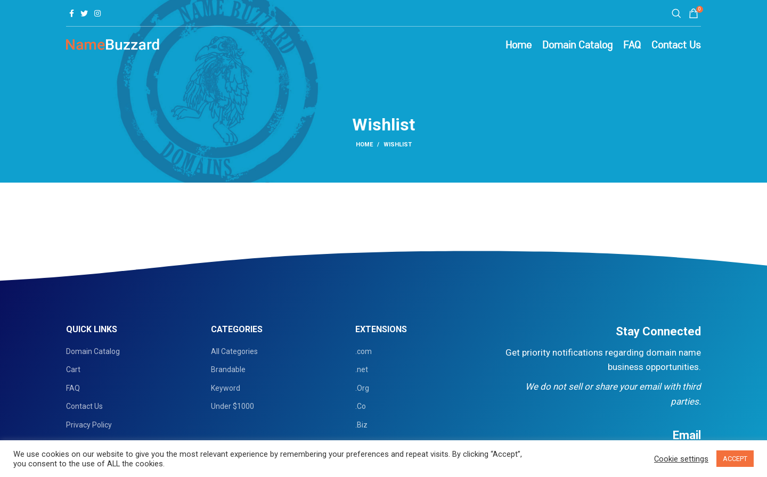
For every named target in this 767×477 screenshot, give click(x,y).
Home (364, 144)
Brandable (228, 369)
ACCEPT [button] (735, 459)
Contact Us (84, 406)
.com (363, 351)
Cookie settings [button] (681, 459)
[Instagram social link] (97, 13)
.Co (360, 406)
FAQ (73, 388)
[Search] (674, 13)
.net (361, 369)
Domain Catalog (93, 351)
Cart (73, 369)
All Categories (234, 351)
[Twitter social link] (84, 13)
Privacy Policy (89, 425)
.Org (362, 388)
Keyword (225, 388)
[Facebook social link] (71, 13)
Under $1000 (232, 406)
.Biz (361, 425)
